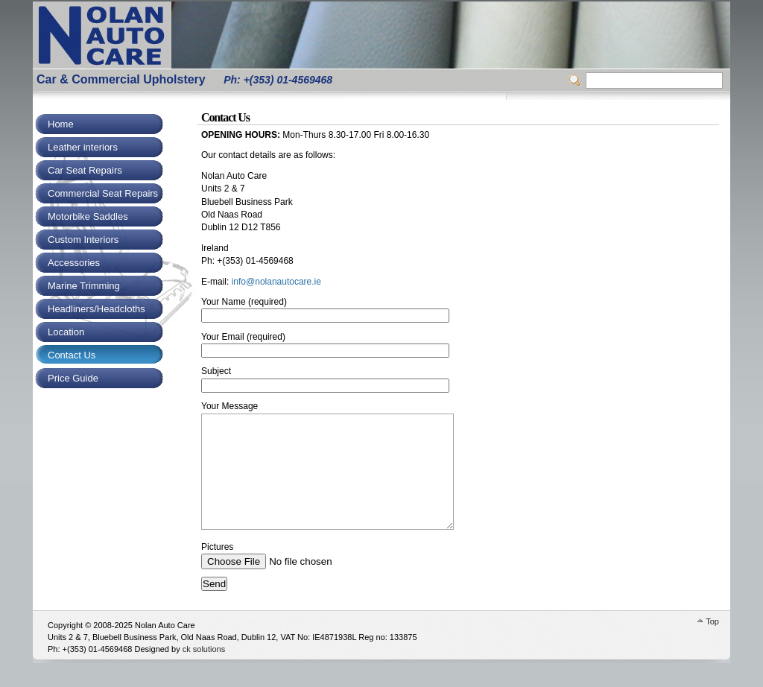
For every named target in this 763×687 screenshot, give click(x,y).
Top (712, 643)
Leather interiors (83, 147)
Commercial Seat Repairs (103, 193)
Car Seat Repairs (85, 170)
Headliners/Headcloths (96, 308)
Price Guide (73, 378)
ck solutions (204, 671)
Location (66, 332)
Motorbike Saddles (88, 216)
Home (61, 124)
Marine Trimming (84, 285)
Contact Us (71, 355)
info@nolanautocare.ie (276, 281)
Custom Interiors (83, 239)
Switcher (577, 80)
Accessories (74, 262)
